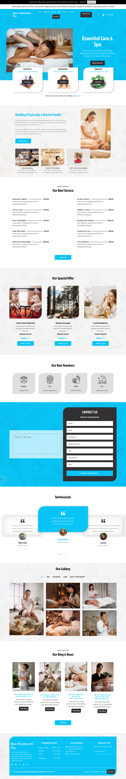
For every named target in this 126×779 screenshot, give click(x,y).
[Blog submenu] (66, 11)
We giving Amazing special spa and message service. (102, 697)
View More (27, 82)
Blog (64, 12)
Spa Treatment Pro (22, 15)
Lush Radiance (100, 323)
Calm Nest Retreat (25, 323)
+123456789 (71, 751)
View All (63, 257)
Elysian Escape (63, 323)
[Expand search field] (98, 15)
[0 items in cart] (110, 15)
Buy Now (91, 2)
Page (59, 12)
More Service (97, 63)
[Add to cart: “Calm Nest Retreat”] (25, 343)
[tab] (42, 577)
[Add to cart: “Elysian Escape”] (63, 343)
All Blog (63, 723)
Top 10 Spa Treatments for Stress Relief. (49, 696)
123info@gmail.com (74, 754)
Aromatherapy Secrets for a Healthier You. (23, 695)
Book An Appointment (89, 473)
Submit (114, 751)
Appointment (86, 15)
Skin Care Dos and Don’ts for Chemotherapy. (76, 696)
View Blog (23, 709)
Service (77, 96)
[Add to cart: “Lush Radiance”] (100, 343)
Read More (23, 141)
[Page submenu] (61, 11)
